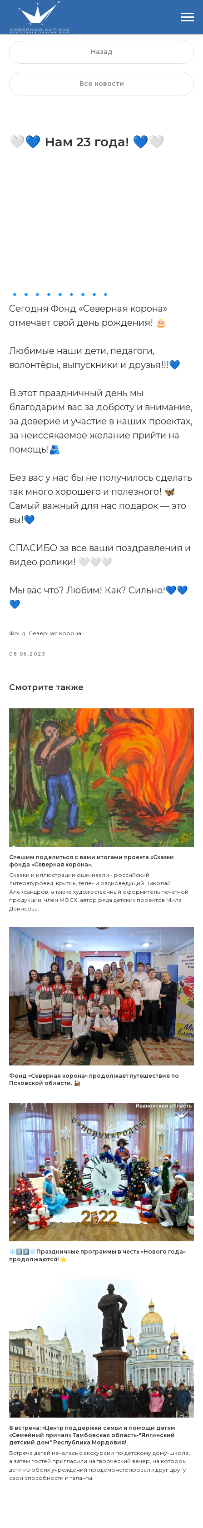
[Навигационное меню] (187, 17)
